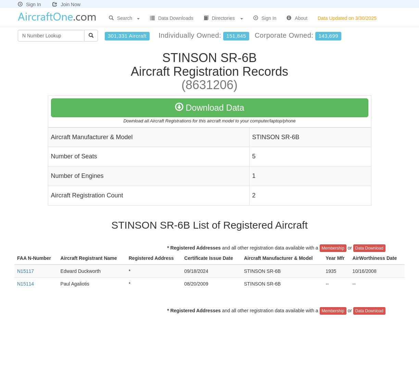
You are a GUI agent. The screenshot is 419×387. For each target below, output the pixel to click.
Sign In (29, 4)
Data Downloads (171, 18)
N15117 (25, 271)
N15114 (25, 284)
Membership (333, 248)
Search (124, 18)
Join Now (66, 4)
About (297, 18)
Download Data (209, 107)
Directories (223, 18)
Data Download (369, 248)
